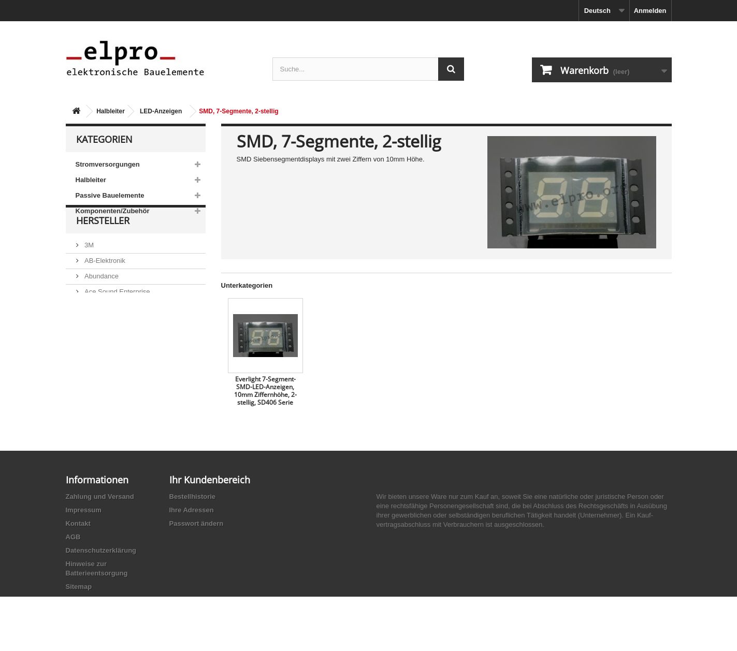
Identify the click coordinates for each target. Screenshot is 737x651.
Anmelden (650, 10)
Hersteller (102, 249)
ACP (90, 332)
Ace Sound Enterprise (116, 316)
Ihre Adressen (191, 510)
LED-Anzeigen (161, 111)
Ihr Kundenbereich (209, 480)
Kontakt (78, 523)
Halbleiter (110, 111)
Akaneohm (100, 363)
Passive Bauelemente (110, 195)
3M (88, 270)
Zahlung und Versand (100, 496)
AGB (73, 537)
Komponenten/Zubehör (113, 211)
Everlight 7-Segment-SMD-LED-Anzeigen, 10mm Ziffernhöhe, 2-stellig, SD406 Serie (265, 391)
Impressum (84, 510)
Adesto (94, 347)
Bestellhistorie (192, 496)
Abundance (101, 301)
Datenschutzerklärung (101, 550)
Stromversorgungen (108, 164)
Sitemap (79, 586)
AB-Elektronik (104, 285)
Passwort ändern (196, 523)
